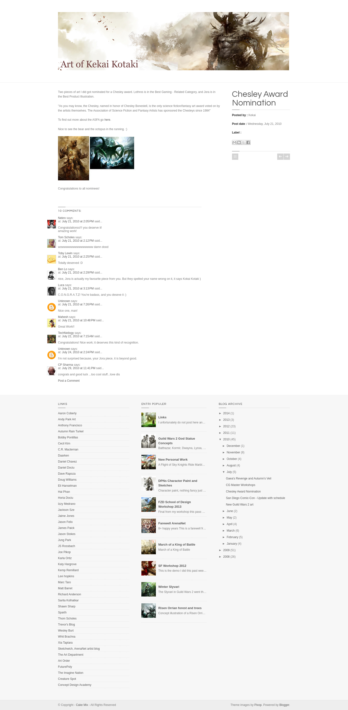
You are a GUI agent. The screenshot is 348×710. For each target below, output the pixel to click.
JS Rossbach (66, 546)
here (107, 119)
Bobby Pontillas (68, 437)
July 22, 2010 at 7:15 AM (78, 336)
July (229, 472)
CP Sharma (65, 364)
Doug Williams (67, 479)
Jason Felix (65, 522)
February (232, 537)
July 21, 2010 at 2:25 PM (78, 256)
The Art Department (70, 654)
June (230, 511)
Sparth (62, 612)
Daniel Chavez (67, 461)
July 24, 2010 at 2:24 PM (78, 352)
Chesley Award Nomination (260, 98)
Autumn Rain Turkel (70, 431)
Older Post (287, 157)
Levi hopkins (66, 576)
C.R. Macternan (68, 449)
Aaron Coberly (67, 413)
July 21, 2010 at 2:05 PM (78, 221)
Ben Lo (62, 269)
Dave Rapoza (67, 473)
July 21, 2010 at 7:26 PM (78, 304)
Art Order (64, 660)
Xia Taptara (65, 642)
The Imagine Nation (70, 673)
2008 (226, 556)
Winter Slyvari (168, 587)
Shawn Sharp (66, 606)
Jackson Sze (66, 510)
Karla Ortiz (65, 558)
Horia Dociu (65, 497)
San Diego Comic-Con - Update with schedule (255, 498)
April (229, 524)
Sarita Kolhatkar (68, 600)
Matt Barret (65, 588)
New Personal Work (173, 459)
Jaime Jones (66, 516)
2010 (226, 439)
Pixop (258, 705)
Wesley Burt (65, 630)
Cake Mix (82, 705)
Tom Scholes (66, 237)
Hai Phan (64, 491)
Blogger (284, 705)
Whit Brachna (66, 636)
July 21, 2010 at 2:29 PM (78, 272)
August (231, 465)
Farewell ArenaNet (172, 523)
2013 (226, 420)
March (231, 530)
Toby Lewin (65, 253)
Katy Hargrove (67, 564)
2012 (226, 426)
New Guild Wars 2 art (240, 504)
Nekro (62, 218)
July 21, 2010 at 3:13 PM (78, 288)
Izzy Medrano (66, 504)
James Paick (66, 528)
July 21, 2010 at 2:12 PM (78, 240)
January (232, 543)
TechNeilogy (66, 333)
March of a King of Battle (176, 544)
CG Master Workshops (240, 485)
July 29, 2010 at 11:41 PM (79, 368)
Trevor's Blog (66, 624)
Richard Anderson (69, 594)
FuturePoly (65, 666)
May (229, 517)
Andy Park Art (67, 419)
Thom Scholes (67, 618)
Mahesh (63, 317)
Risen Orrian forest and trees (180, 608)
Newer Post (280, 157)
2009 (226, 550)
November (233, 452)
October (232, 459)
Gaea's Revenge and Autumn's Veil (248, 478)
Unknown (64, 301)
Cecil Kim (64, 443)
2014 (226, 413)
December (233, 446)
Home (235, 157)
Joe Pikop (64, 552)
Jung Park (64, 540)
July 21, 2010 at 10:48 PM (79, 320)
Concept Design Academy (74, 685)
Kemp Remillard (68, 570)
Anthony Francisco (70, 425)
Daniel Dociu (66, 467)
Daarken (63, 455)
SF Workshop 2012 (172, 566)
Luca (61, 285)
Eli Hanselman (67, 485)
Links (162, 417)
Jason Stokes (66, 534)
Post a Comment (69, 380)
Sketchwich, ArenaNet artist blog (79, 648)
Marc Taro (64, 582)
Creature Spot (67, 679)
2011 (226, 433)
